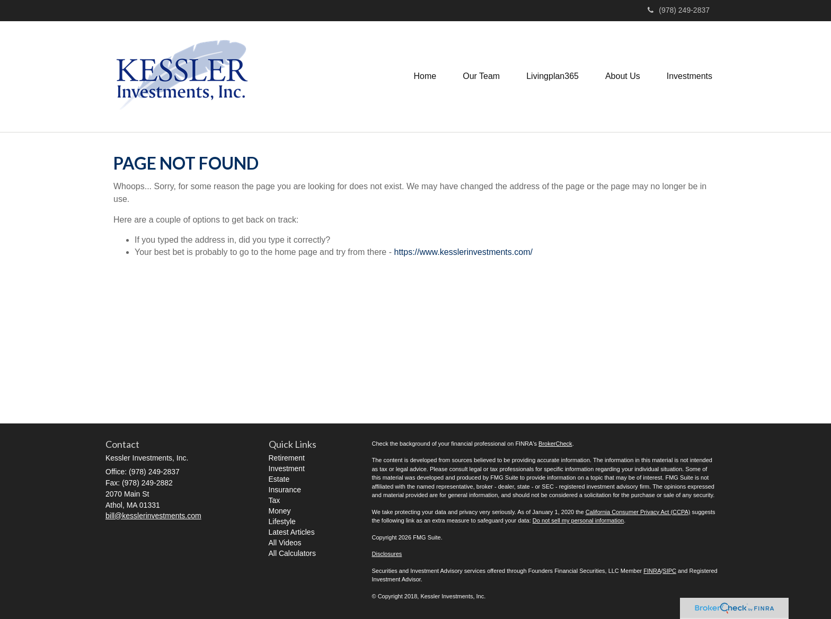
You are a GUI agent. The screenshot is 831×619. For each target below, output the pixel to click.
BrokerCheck (555, 443)
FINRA (652, 571)
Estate (279, 479)
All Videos (285, 542)
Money (280, 511)
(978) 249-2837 (679, 10)
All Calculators (292, 553)
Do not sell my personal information (578, 520)
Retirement (287, 458)
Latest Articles (292, 532)
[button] (481, 76)
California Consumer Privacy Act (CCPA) (638, 512)
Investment (287, 468)
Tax (274, 500)
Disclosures (387, 554)
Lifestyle (282, 521)
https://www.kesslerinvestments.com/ (463, 252)
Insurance (285, 489)
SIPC (669, 571)
